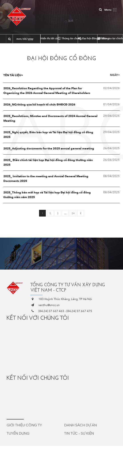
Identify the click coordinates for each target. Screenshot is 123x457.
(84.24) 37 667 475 (79, 311)
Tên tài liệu (13, 75)
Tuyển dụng (18, 433)
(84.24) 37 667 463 (51, 311)
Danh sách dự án (80, 425)
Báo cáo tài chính (110, 38)
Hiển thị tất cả (49, 38)
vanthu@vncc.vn (49, 305)
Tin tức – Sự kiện (79, 433)
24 (73, 213)
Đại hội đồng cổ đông (87, 38)
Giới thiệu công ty (24, 425)
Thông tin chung (68, 38)
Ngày (115, 75)
